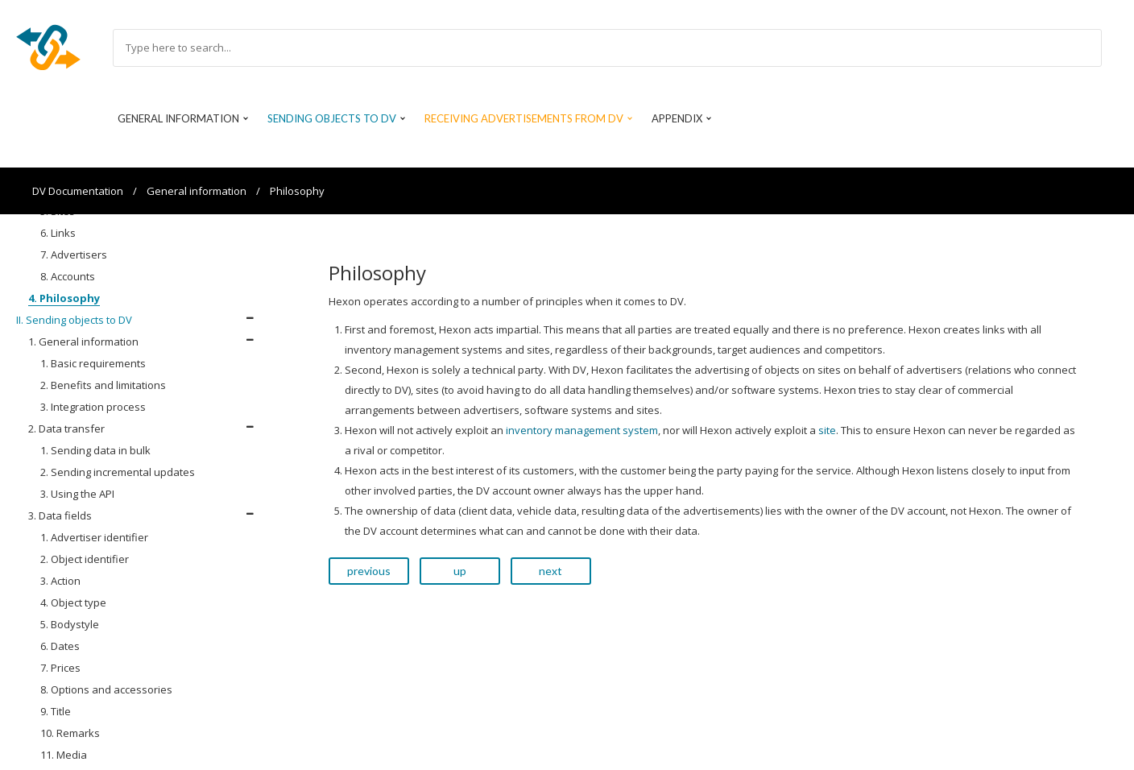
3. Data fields (60, 515)
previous (369, 571)
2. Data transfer (66, 428)
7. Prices (60, 667)
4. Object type (73, 602)
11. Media (63, 754)
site (827, 430)
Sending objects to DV (331, 118)
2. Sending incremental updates (117, 472)
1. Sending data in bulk (95, 450)
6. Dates (60, 646)
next (550, 571)
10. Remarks (70, 733)
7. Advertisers (73, 254)
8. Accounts (67, 276)
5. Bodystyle (69, 624)
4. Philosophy (64, 298)
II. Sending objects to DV (74, 320)
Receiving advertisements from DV (523, 118)
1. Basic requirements (93, 363)
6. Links (58, 233)
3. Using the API (77, 493)
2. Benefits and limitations (103, 385)
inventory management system (582, 430)
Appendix (677, 118)
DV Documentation (77, 191)
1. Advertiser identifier (94, 537)
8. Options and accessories (106, 689)
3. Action (60, 580)
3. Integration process (93, 406)
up (459, 571)
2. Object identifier (84, 559)
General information (178, 118)
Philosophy (297, 191)
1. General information (83, 341)
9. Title (55, 711)
